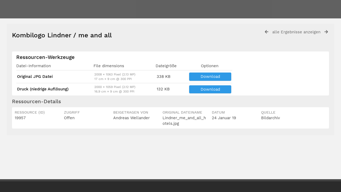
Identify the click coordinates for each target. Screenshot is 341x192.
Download (210, 76)
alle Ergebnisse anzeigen (296, 32)
